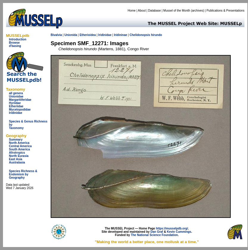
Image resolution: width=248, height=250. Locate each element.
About (142, 10)
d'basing (15, 46)
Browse (14, 42)
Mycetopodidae (20, 109)
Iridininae (120, 35)
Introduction (17, 39)
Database (154, 10)
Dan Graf (157, 231)
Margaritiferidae (20, 99)
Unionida (70, 35)
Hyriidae (15, 103)
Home (132, 10)
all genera (16, 93)
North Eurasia (19, 156)
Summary (16, 139)
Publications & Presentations (225, 10)
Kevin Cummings (179, 231)
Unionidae (16, 96)
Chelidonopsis (140, 35)
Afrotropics (17, 152)
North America (19, 142)
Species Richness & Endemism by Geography (23, 174)
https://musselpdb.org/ (172, 228)
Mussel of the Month (176, 10)
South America (19, 149)
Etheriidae (16, 106)
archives (197, 10)
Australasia (17, 162)
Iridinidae (15, 112)
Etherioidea (88, 35)
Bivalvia (56, 35)
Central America (20, 146)
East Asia (15, 159)
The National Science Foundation (154, 235)
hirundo (156, 35)
